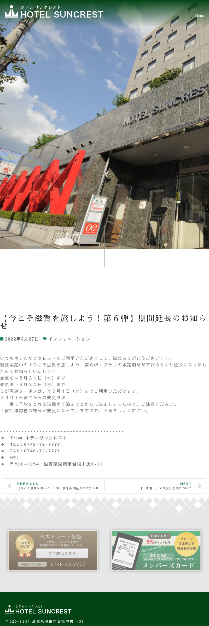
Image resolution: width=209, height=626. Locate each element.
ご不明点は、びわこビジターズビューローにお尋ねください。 (66, 391)
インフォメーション (69, 309)
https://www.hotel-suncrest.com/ (69, 428)
